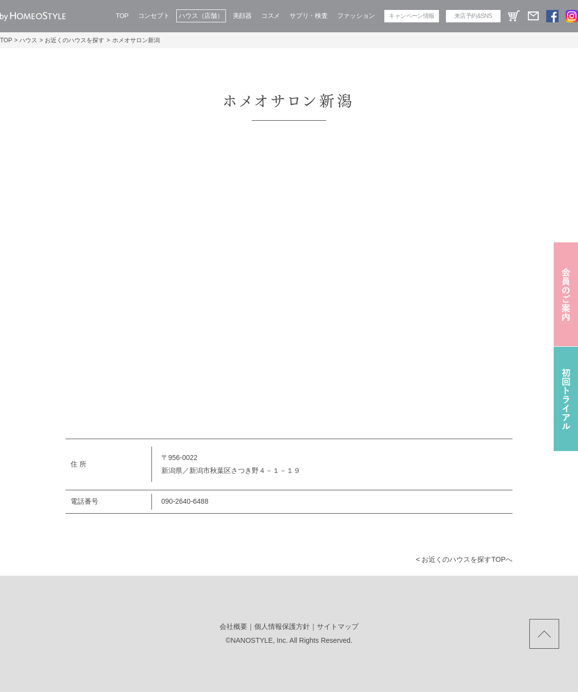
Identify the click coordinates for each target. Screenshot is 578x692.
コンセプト (154, 15)
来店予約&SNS (473, 15)
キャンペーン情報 (411, 15)
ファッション (356, 15)
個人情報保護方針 (282, 626)
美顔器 (242, 15)
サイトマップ (338, 626)
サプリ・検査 (308, 15)
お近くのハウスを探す (74, 40)
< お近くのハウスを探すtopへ (464, 559)
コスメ (270, 15)
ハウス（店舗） (201, 15)
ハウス (28, 40)
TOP (122, 15)
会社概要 (233, 626)
